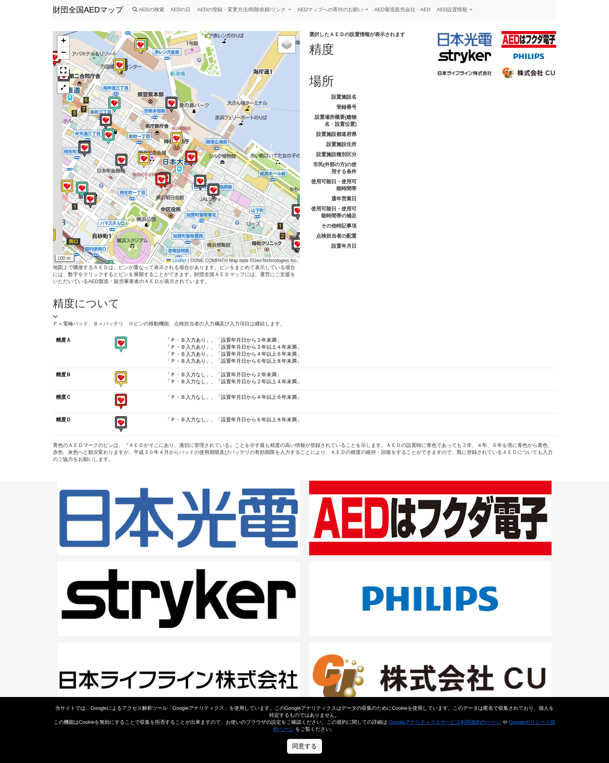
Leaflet (176, 260)
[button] (191, 159)
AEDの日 (181, 9)
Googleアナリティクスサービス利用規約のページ (445, 722)
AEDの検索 (148, 9)
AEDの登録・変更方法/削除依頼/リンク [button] (242, 9)
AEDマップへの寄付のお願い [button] (330, 9)
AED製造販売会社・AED (402, 9)
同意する (304, 746)
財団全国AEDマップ (88, 9)
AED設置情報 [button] (453, 9)
